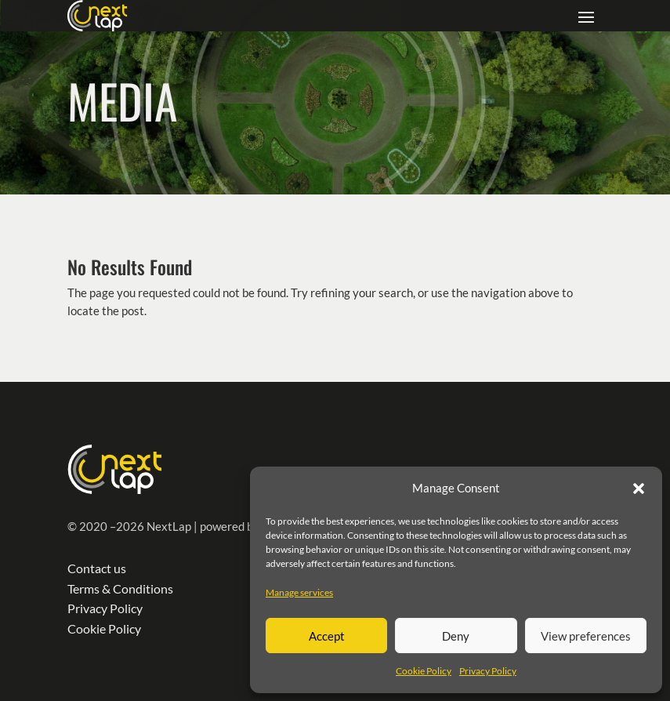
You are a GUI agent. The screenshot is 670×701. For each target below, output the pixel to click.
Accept (327, 636)
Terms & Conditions (120, 588)
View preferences (586, 636)
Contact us (96, 568)
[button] (638, 488)
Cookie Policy (423, 671)
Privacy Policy (487, 671)
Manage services (299, 592)
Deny (455, 636)
